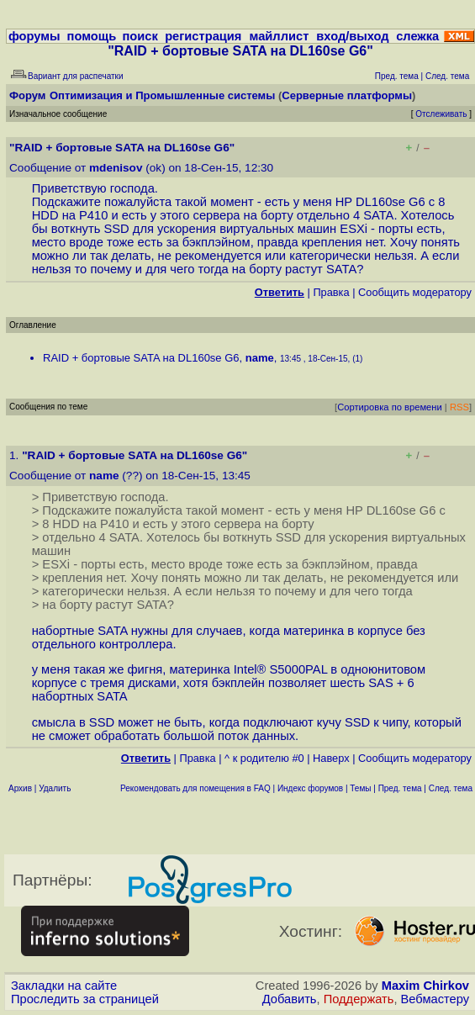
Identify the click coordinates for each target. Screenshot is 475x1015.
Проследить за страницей (85, 999)
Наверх (331, 758)
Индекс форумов (310, 788)
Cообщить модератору (415, 292)
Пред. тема (400, 788)
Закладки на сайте (64, 985)
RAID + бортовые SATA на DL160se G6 (141, 358)
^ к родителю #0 (264, 758)
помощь (92, 36)
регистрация (203, 36)
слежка (417, 36)
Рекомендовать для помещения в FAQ (195, 788)
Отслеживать (441, 114)
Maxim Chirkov (425, 985)
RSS (459, 407)
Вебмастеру (435, 999)
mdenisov (115, 167)
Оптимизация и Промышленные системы (162, 95)
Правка (331, 292)
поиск (140, 36)
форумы (34, 36)
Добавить (289, 999)
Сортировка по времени (389, 407)
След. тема (450, 788)
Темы (360, 788)
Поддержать (359, 999)
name (259, 358)
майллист (279, 36)
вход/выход (352, 36)
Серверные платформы (347, 95)
